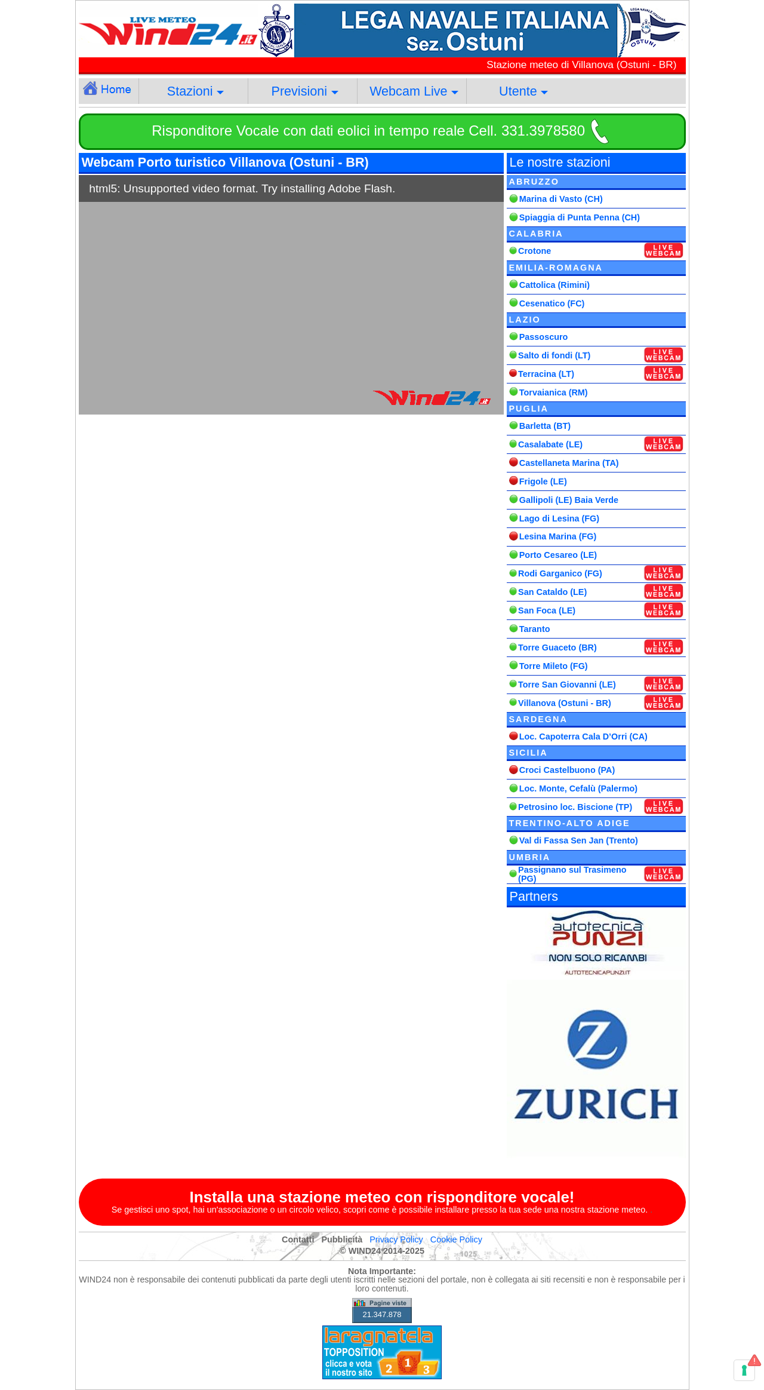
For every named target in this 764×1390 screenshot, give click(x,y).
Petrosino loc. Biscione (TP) (575, 807)
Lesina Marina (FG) (558, 536)
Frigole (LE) (543, 481)
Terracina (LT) (546, 374)
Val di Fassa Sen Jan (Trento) (578, 840)
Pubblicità (341, 1239)
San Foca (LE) (546, 610)
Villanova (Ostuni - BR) (564, 703)
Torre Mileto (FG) (553, 666)
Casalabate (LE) (550, 444)
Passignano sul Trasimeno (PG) (572, 874)
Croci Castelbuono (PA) (567, 770)
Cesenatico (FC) (552, 303)
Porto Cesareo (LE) (558, 555)
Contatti (298, 1239)
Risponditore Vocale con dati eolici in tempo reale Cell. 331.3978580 (368, 130)
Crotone (534, 251)
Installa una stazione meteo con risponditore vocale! (382, 1197)
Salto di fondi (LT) (554, 355)
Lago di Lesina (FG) (559, 518)
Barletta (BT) (545, 426)
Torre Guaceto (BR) (557, 647)
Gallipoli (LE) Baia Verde (568, 500)
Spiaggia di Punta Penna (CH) (579, 217)
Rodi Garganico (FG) (560, 573)
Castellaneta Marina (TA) (569, 463)
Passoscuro (543, 337)
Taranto (534, 629)
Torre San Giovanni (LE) (567, 684)
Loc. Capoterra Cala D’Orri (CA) (583, 736)
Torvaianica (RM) (553, 392)
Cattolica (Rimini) (554, 285)
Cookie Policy (456, 1239)
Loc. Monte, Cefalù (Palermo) (578, 788)
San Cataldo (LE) (552, 592)
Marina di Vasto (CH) (561, 199)
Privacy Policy (396, 1239)
